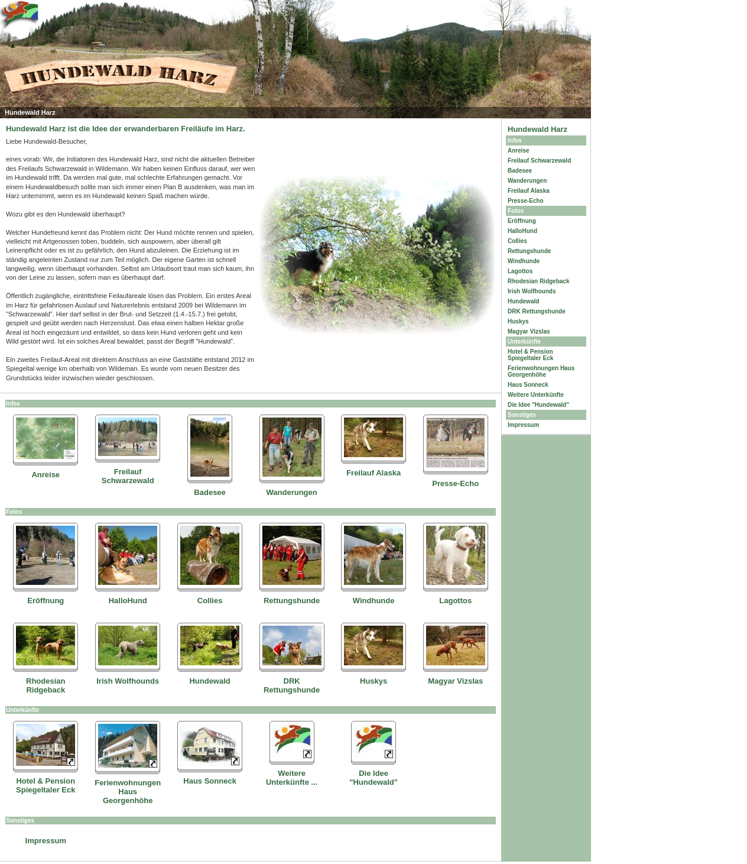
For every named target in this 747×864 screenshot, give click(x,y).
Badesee (209, 492)
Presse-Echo (455, 483)
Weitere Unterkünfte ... (291, 778)
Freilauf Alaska (373, 472)
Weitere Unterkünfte (536, 394)
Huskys (373, 681)
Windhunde (374, 600)
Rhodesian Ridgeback (45, 685)
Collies (210, 600)
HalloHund (128, 600)
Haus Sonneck (209, 780)
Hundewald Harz (537, 129)
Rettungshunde (292, 600)
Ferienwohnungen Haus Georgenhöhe (128, 791)
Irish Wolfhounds (127, 681)
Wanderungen (292, 492)
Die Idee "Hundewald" (373, 778)
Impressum (45, 840)
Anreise (45, 474)
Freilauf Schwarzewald (128, 476)
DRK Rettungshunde (292, 685)
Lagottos (455, 600)
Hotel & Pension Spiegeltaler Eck (45, 785)
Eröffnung (45, 600)
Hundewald (209, 681)
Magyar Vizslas (455, 681)
